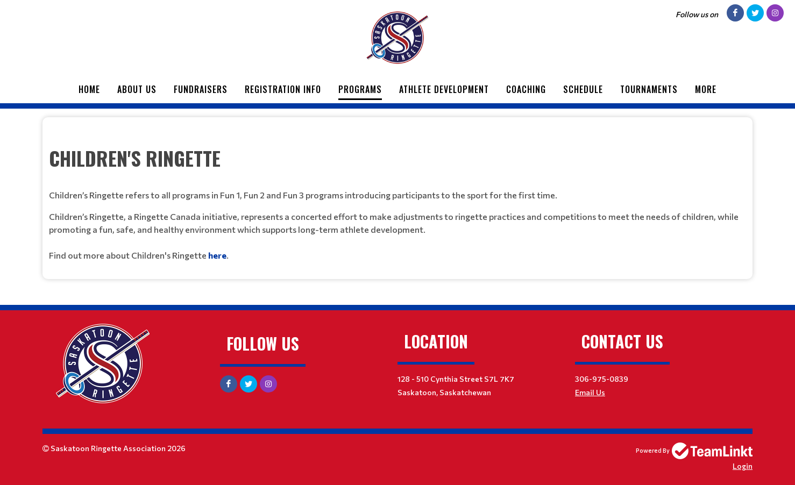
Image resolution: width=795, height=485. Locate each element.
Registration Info (283, 89)
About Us (137, 89)
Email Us (590, 392)
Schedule (583, 89)
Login (743, 465)
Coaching (526, 89)
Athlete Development (444, 89)
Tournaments (649, 89)
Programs (360, 89)
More (705, 89)
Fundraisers (201, 89)
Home (89, 89)
